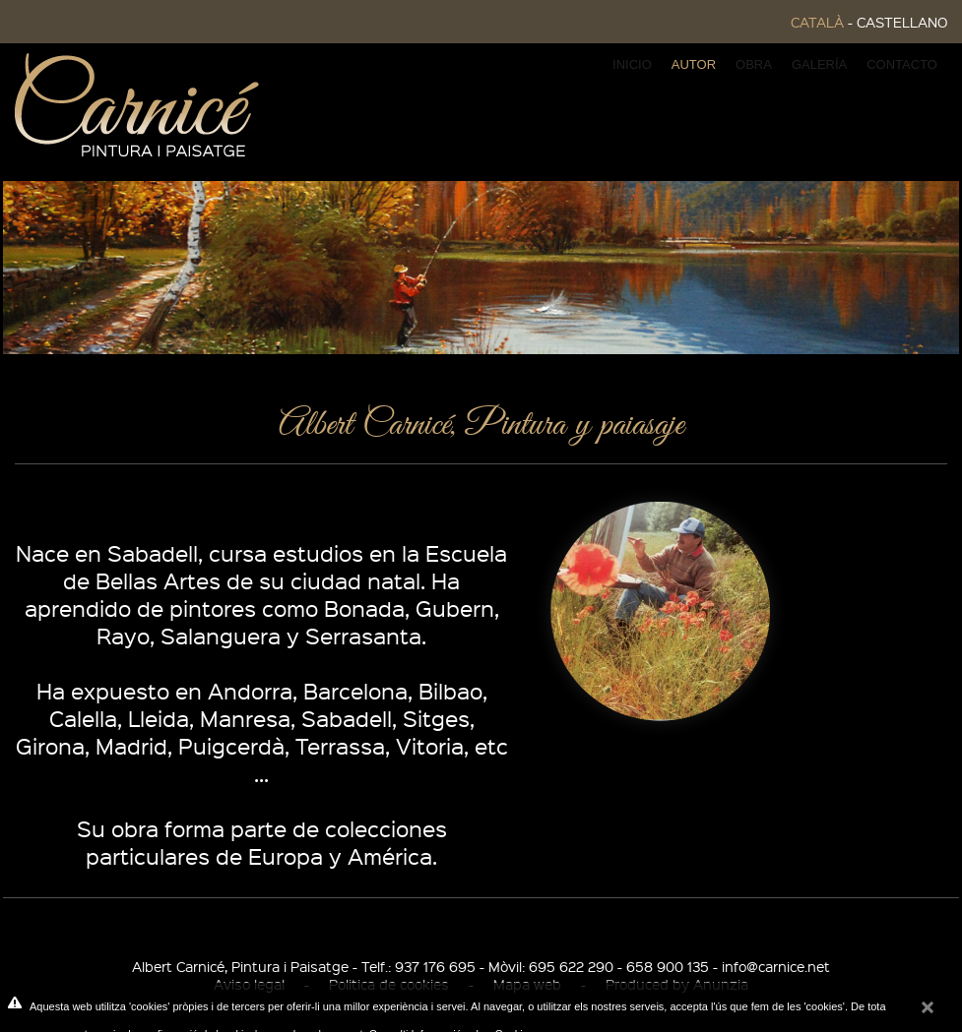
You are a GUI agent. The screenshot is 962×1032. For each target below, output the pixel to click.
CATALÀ (817, 21)
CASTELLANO (902, 21)
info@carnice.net (776, 966)
